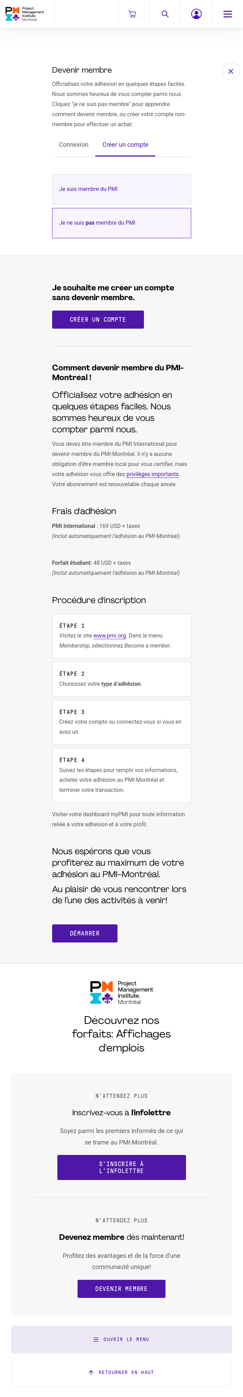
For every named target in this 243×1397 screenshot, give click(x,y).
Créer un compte (125, 144)
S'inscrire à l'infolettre (121, 1167)
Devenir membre (121, 1288)
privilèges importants (153, 474)
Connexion (74, 144)
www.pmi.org (110, 635)
